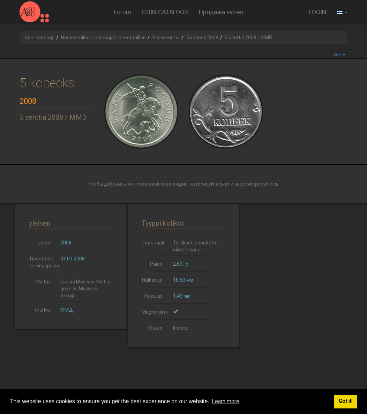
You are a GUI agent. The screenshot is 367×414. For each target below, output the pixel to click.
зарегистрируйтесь (256, 184)
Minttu (43, 281)
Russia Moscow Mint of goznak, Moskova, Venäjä (85, 288)
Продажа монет (221, 12)
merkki (42, 310)
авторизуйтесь (207, 184)
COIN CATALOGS (165, 12)
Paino (156, 264)
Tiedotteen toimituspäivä (42, 262)
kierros (180, 328)
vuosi (44, 242)
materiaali (153, 242)
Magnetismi (155, 312)
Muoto (155, 328)
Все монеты (166, 37)
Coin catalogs (39, 37)
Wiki (339, 54)
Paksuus (153, 296)
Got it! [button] (345, 401)
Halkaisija (152, 280)
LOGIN (318, 12)
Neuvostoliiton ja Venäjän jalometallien (103, 37)
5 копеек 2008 (202, 37)
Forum (123, 12)
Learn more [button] (225, 401)
